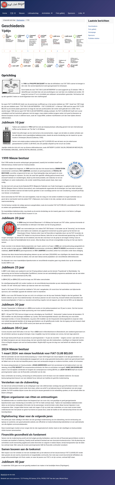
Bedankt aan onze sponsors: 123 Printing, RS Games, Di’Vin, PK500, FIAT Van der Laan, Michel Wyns (34, 478)
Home (4, 13)
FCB (11, 13)
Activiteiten (46, 13)
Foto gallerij (60, 13)
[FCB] (14, 13)
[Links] (83, 13)
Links (80, 13)
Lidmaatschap (33, 13)
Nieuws (22, 13)
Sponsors (71, 13)
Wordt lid (4, 475)
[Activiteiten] (51, 13)
